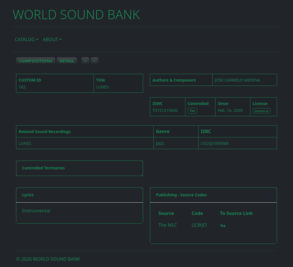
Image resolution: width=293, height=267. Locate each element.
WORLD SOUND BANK (76, 14)
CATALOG (25, 39)
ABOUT (50, 39)
